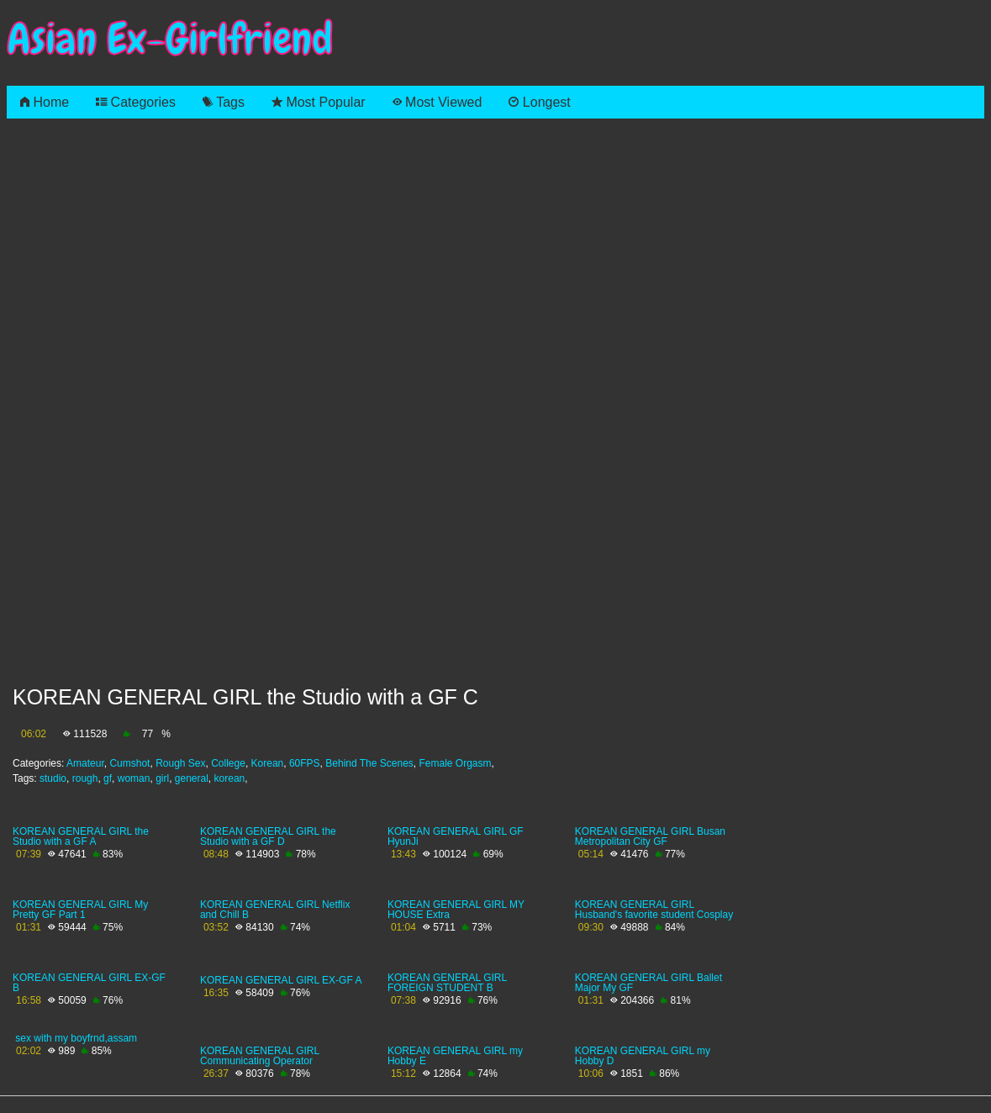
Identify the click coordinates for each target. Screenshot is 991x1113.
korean (229, 778)
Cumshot (129, 763)
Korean (267, 763)
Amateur (85, 763)
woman (134, 778)
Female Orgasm (455, 763)
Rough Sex (180, 763)
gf (107, 778)
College (228, 763)
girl (162, 778)
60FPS (304, 763)
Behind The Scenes (369, 763)
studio (53, 778)
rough (85, 778)
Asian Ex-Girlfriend (170, 39)
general (191, 778)
